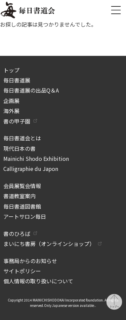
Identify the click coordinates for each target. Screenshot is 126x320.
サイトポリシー (22, 271)
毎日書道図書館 (22, 206)
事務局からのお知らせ (30, 261)
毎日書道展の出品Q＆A (31, 90)
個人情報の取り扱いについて (38, 281)
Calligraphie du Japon (30, 169)
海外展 (11, 111)
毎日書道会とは (22, 138)
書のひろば (16, 233)
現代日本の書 (19, 148)
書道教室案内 (19, 196)
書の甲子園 (16, 121)
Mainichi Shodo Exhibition (36, 158)
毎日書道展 (16, 80)
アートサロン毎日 (24, 216)
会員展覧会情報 (22, 186)
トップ (11, 70)
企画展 (11, 101)
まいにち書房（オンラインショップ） (49, 244)
